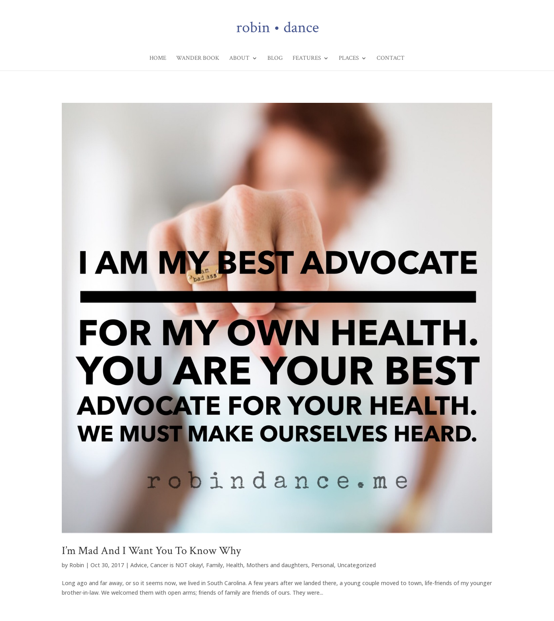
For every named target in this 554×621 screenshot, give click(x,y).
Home (157, 58)
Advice (138, 565)
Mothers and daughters (277, 565)
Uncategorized (356, 565)
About (239, 58)
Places (349, 58)
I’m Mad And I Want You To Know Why (151, 550)
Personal (322, 565)
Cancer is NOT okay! (176, 565)
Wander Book (197, 58)
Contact (391, 58)
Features (307, 58)
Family (214, 565)
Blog (275, 58)
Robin (76, 565)
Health (234, 565)
